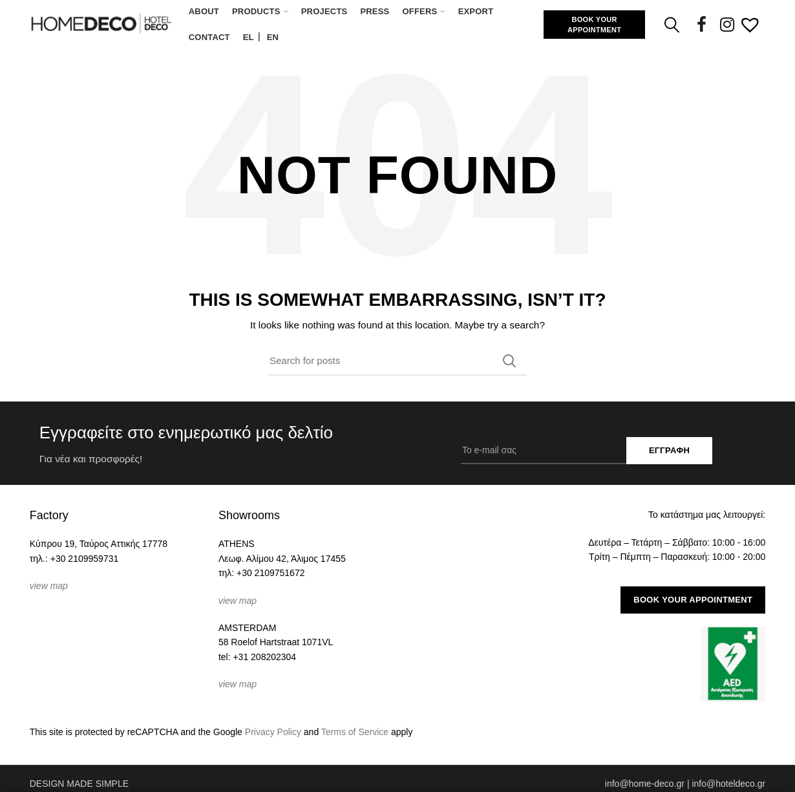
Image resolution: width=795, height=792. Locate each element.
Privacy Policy (273, 732)
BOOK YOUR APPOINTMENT (594, 25)
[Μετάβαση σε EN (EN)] (272, 37)
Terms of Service (354, 732)
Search (509, 361)
